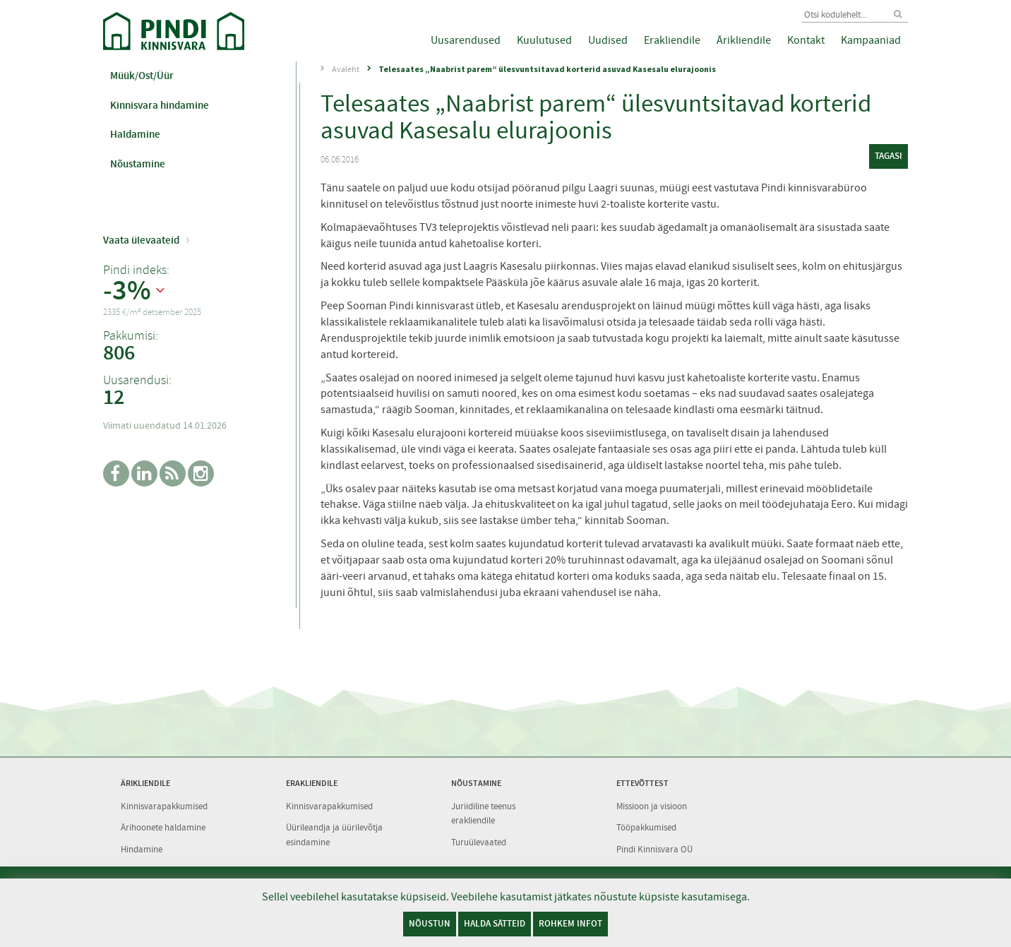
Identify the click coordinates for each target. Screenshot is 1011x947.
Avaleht (345, 69)
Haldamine (135, 134)
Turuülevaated (478, 842)
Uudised (608, 40)
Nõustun (429, 923)
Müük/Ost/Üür (142, 76)
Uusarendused (466, 40)
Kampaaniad (871, 40)
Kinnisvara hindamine (159, 105)
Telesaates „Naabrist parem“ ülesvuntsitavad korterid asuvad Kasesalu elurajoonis (547, 69)
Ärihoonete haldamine (163, 827)
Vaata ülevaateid (141, 240)
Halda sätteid (494, 923)
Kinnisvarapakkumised (164, 806)
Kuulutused (544, 40)
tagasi (888, 156)
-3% (127, 291)
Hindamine (141, 849)
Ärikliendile (744, 40)
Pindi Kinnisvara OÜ (654, 849)
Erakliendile (672, 40)
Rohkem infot (570, 923)
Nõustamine (137, 164)
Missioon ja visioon (651, 806)
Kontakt (806, 40)
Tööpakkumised (646, 827)
